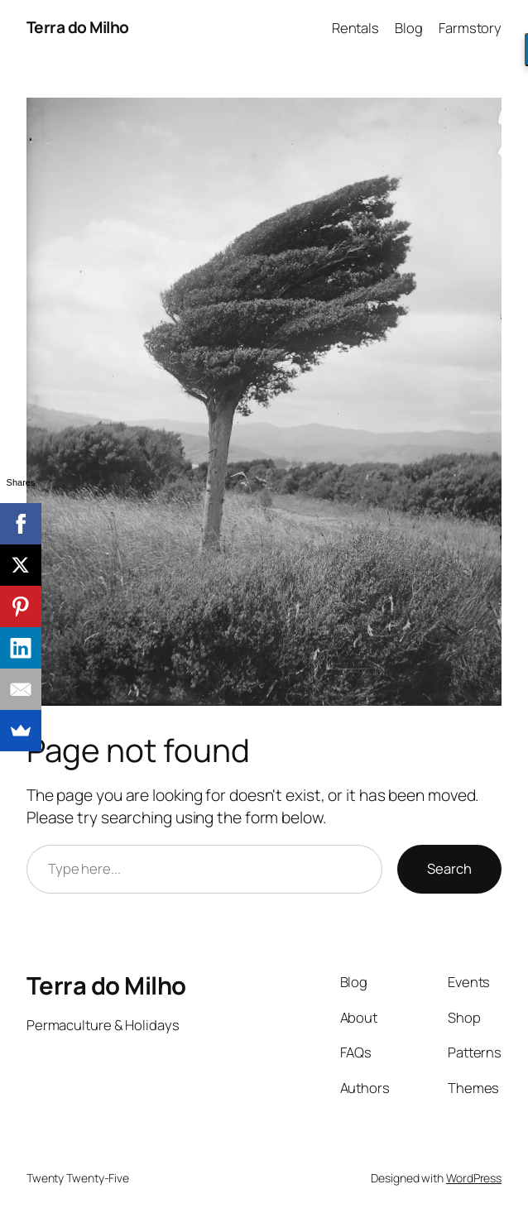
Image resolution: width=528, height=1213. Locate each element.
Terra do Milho (77, 27)
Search (449, 868)
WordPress (474, 1178)
